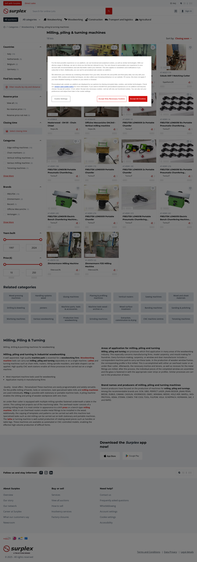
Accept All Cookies (138, 99)
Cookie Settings (61, 99)
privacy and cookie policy (64, 86)
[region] (99, 81)
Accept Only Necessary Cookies (111, 99)
